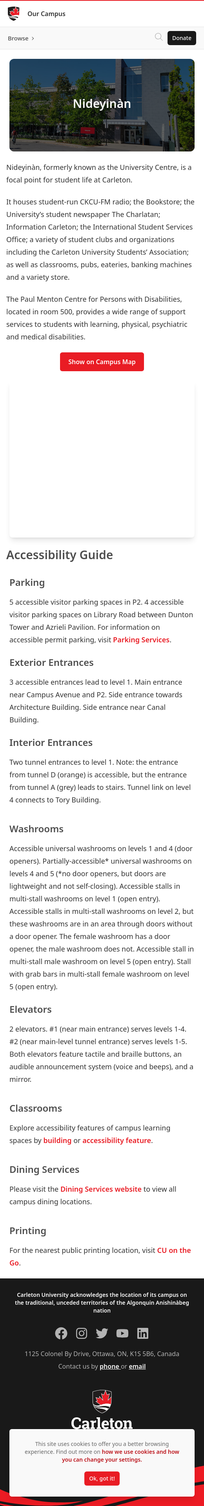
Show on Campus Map (102, 361)
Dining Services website (101, 1189)
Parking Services (141, 639)
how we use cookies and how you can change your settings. (120, 1455)
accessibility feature (116, 1140)
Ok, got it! (102, 1478)
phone (110, 1366)
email (137, 1366)
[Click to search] (159, 38)
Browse (18, 38)
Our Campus (46, 14)
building (57, 1140)
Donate (181, 38)
